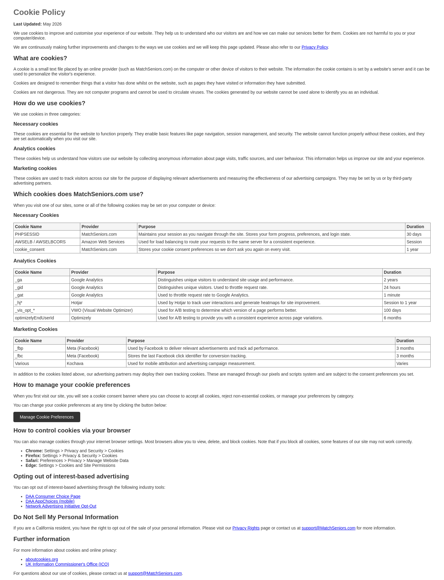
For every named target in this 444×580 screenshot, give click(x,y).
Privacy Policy (315, 47)
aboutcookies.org (42, 559)
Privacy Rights (246, 528)
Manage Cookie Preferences (47, 417)
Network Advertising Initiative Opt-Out (61, 506)
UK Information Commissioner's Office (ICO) (67, 564)
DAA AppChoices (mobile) (50, 501)
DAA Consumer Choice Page (53, 496)
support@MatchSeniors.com (329, 528)
